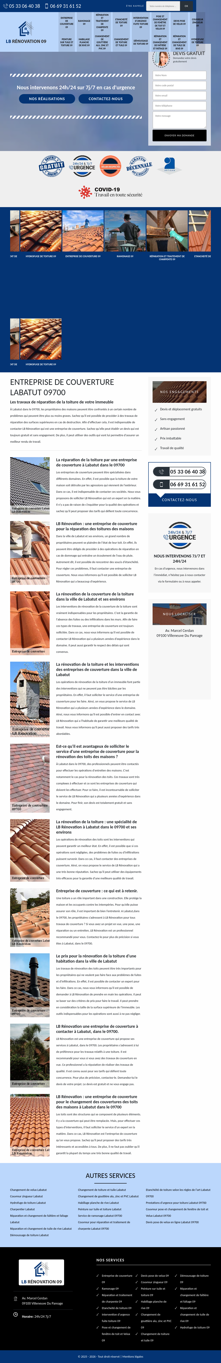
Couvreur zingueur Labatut (26, 1196)
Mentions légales (132, 1356)
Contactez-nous (106, 101)
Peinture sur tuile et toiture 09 (74, 42)
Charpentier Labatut (22, 1209)
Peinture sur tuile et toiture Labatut (100, 1209)
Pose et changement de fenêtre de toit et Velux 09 (170, 22)
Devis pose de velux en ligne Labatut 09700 (172, 1222)
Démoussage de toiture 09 (151, 43)
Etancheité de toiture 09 (131, 22)
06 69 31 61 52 (69, 6)
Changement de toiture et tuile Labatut (102, 1189)
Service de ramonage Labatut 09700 (100, 1215)
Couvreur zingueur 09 (209, 22)
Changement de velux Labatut (28, 1189)
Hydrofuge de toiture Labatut (28, 1202)
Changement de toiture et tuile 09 (131, 42)
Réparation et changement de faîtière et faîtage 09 (170, 42)
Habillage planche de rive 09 (92, 42)
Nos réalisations (47, 101)
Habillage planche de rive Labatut (98, 1202)
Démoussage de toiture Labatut (29, 1235)
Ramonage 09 (93, 23)
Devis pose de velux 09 (190, 23)
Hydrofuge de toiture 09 (209, 42)
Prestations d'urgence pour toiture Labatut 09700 (176, 1202)
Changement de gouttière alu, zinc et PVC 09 (111, 42)
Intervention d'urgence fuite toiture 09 (150, 23)
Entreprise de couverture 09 (75, 23)
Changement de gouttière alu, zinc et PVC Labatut (108, 1196)
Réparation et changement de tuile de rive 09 (190, 42)
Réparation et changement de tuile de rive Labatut (41, 1228)
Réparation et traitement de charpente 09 (111, 23)
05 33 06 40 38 (28, 6)
